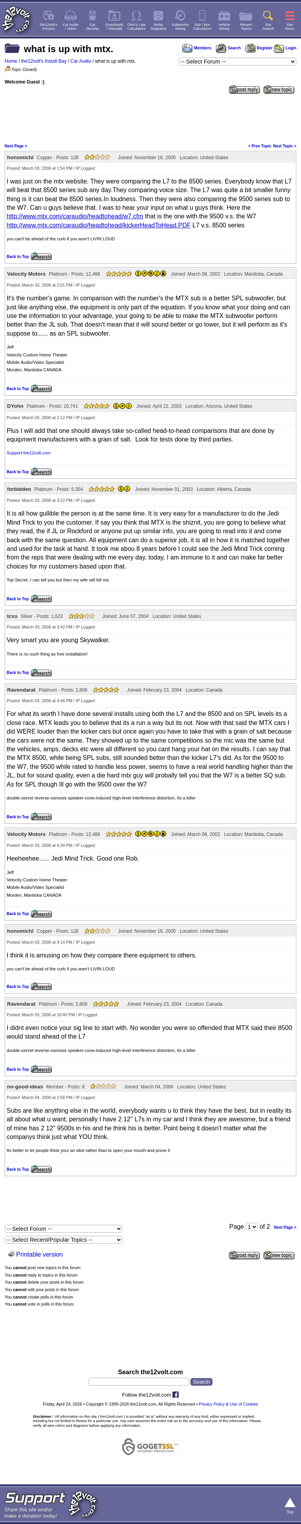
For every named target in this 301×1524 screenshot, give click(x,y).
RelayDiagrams (158, 27)
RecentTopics (246, 27)
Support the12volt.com (29, 452)
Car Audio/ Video (71, 27)
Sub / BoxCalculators (202, 27)
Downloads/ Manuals (114, 27)
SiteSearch (268, 27)
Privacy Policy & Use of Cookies (228, 1404)
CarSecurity (92, 27)
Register (259, 48)
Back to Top (18, 256)
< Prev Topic (260, 146)
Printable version (39, 1254)
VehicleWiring (224, 27)
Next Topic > (284, 146)
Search (228, 48)
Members (196, 48)
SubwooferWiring (180, 27)
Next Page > (16, 146)
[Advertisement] (150, 118)
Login (285, 48)
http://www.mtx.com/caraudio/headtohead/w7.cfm (75, 216)
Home (11, 61)
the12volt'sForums (48, 27)
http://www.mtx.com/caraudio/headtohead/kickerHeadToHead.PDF (99, 225)
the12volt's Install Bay (44, 61)
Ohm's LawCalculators (136, 27)
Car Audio (81, 61)
